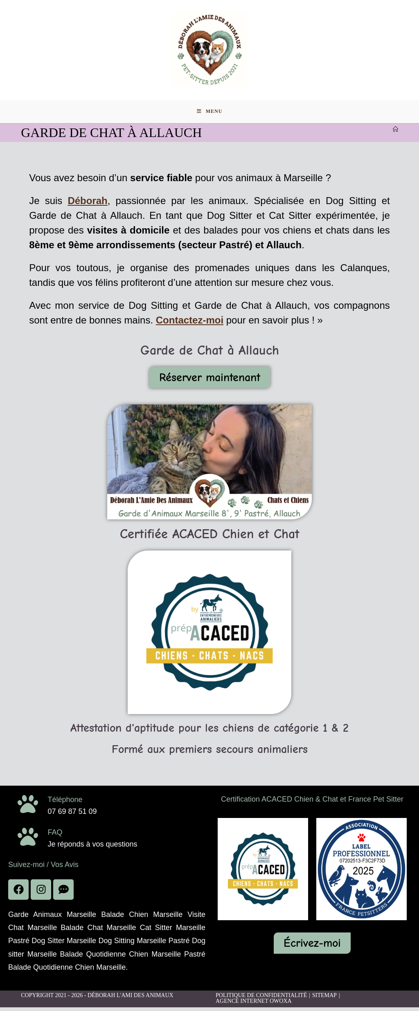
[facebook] (18, 893)
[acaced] (263, 873)
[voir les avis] (63, 893)
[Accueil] (395, 133)
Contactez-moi (189, 323)
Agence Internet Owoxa (254, 1005)
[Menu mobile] (210, 114)
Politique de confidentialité (261, 999)
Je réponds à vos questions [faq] (92, 848)
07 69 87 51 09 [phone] (72, 815)
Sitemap (324, 999)
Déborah (87, 204)
